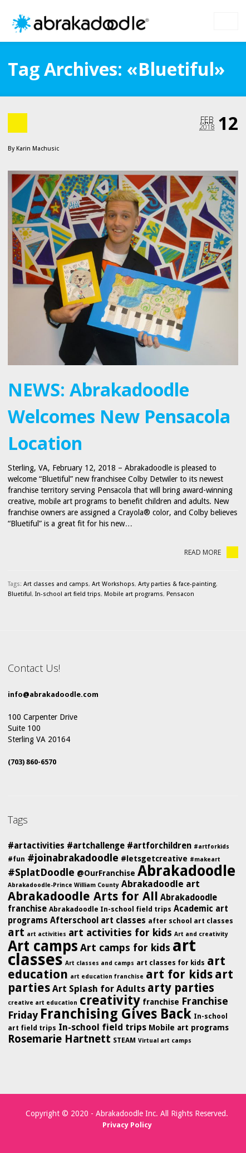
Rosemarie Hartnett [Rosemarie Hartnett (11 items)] (59, 1039)
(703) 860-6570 (32, 762)
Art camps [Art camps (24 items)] (43, 946)
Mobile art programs (133, 594)
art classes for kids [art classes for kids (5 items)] (170, 962)
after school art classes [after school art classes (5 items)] (190, 921)
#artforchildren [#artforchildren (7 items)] (159, 846)
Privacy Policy (127, 1125)
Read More (211, 552)
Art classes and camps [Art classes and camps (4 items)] (99, 963)
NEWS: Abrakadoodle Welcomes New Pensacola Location (119, 416)
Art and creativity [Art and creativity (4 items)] (201, 934)
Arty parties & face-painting (177, 584)
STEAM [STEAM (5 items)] (124, 1040)
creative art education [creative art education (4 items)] (42, 1002)
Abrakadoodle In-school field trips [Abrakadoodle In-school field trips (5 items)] (110, 909)
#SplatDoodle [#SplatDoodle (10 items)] (41, 872)
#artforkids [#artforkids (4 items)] (211, 846)
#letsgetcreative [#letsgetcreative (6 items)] (154, 858)
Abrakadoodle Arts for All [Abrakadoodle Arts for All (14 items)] (83, 896)
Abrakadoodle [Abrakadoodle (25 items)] (186, 870)
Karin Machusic (37, 148)
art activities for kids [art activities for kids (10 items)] (120, 932)
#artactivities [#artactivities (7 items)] (36, 846)
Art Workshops (113, 584)
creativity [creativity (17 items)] (110, 1000)
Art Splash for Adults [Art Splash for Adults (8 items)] (98, 989)
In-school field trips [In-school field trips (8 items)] (102, 1027)
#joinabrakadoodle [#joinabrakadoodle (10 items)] (73, 858)
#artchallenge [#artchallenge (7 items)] (96, 846)
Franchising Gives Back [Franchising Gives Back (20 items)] (115, 1014)
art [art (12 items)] (16, 932)
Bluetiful (20, 594)
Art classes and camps (55, 584)
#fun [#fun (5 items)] (16, 859)
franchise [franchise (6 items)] (160, 1001)
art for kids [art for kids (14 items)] (179, 974)
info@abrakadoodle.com (53, 694)
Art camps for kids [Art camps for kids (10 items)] (125, 947)
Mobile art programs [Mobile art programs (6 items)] (189, 1027)
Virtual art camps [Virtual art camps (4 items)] (164, 1040)
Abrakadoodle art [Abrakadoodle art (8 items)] (160, 884)
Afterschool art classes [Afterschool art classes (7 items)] (98, 920)
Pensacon (180, 594)
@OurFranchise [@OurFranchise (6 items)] (106, 873)
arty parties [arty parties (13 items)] (180, 988)
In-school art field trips (68, 594)
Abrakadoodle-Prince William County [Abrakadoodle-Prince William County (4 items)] (63, 885)
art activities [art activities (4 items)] (46, 934)
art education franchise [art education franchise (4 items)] (107, 976)
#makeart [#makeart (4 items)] (205, 859)
